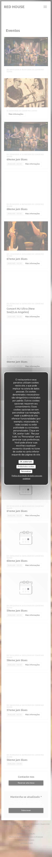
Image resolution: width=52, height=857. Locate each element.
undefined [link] (26, 478)
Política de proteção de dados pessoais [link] (27, 476)
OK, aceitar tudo (26, 462)
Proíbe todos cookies (26, 466)
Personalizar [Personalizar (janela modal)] (26, 471)
